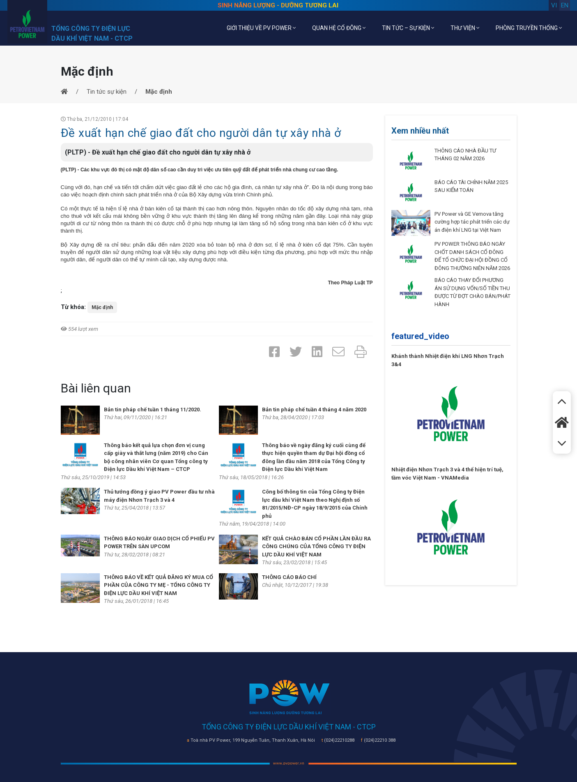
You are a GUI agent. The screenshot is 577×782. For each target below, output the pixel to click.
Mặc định (102, 307)
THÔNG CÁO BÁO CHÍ (289, 577)
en (564, 5)
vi (554, 5)
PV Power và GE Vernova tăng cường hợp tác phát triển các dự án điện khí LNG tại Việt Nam (472, 222)
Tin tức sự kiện (106, 91)
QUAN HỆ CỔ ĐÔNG (339, 28)
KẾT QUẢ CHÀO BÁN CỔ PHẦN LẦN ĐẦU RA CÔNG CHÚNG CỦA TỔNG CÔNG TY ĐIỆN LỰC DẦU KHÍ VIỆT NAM (316, 546)
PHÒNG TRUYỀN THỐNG (529, 28)
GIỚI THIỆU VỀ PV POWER (261, 28)
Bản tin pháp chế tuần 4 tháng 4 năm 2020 (314, 409)
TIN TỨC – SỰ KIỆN (408, 28)
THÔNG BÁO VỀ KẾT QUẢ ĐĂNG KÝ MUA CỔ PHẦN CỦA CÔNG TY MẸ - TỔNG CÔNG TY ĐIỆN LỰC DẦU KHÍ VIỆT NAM (158, 585)
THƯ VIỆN (465, 28)
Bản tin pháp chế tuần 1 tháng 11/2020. (152, 409)
